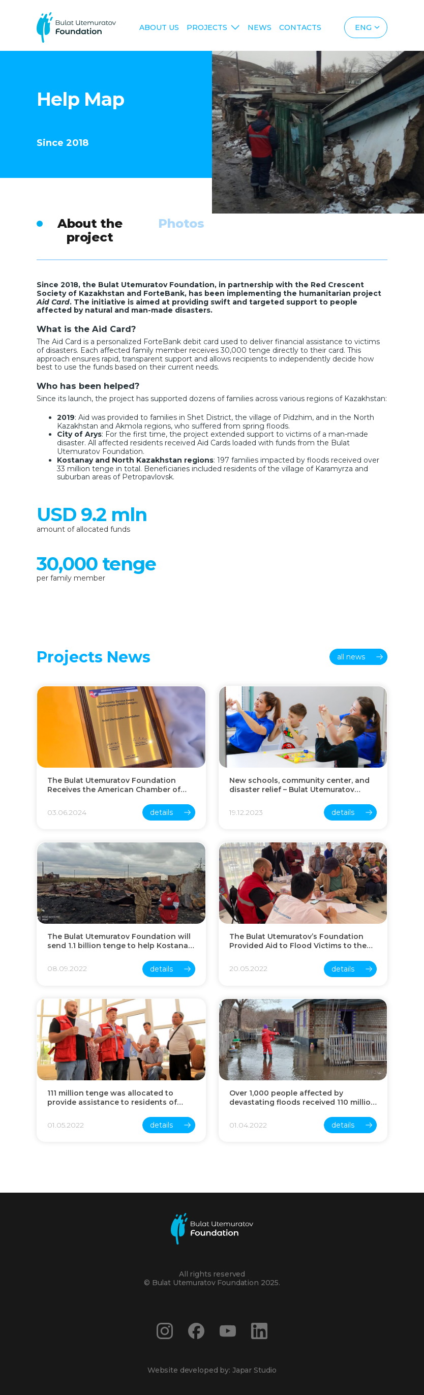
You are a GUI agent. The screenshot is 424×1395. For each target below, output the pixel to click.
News (259, 27)
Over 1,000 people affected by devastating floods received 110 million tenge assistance (302, 1097)
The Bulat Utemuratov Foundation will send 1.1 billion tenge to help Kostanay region (119, 941)
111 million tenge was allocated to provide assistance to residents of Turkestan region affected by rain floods (112, 1097)
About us (159, 27)
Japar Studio (254, 1370)
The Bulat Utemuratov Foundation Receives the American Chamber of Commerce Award (113, 785)
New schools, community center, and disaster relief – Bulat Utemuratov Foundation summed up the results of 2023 (300, 785)
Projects (207, 27)
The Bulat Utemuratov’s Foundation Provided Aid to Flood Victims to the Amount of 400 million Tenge (298, 941)
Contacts (300, 27)
